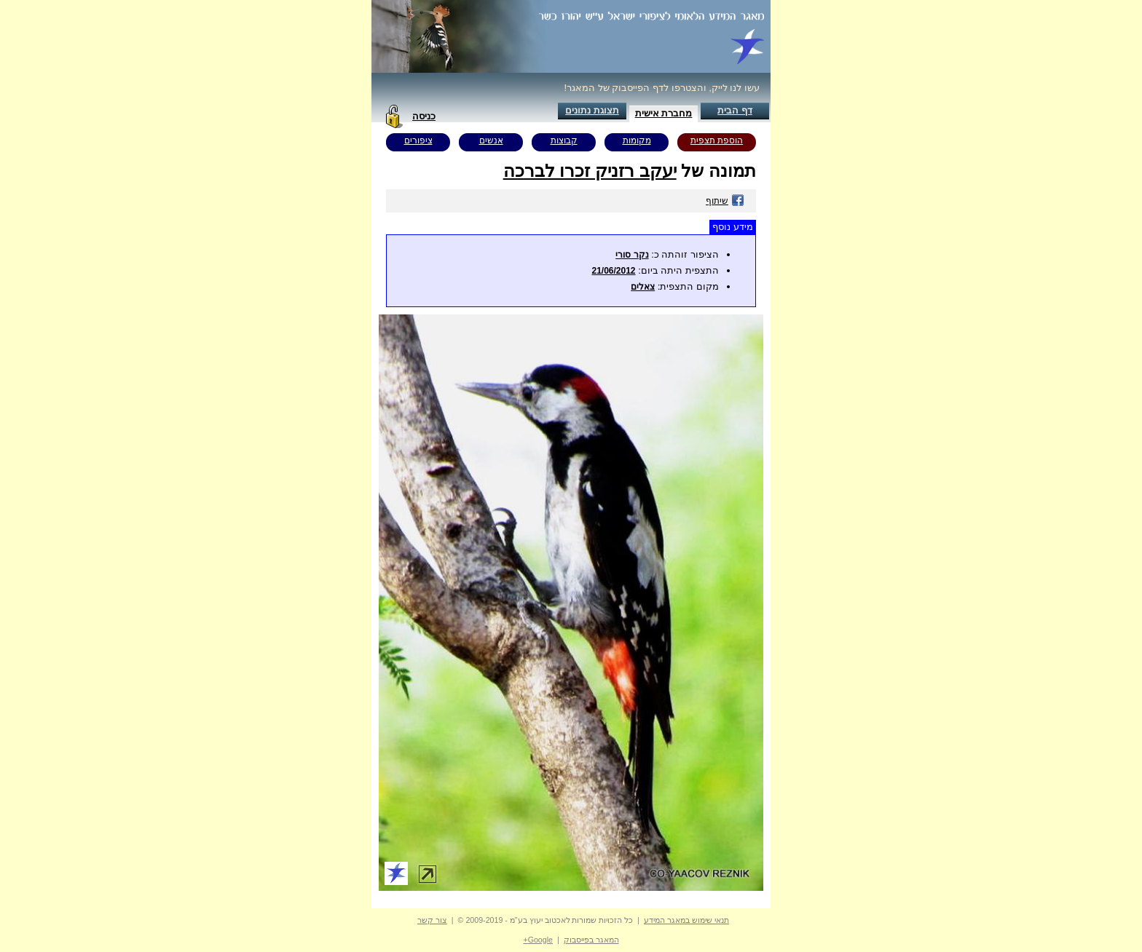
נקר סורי (631, 255)
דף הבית (734, 110)
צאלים (643, 287)
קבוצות (564, 140)
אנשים (491, 140)
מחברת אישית (664, 113)
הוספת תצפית (716, 140)
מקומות (637, 140)
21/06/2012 (613, 271)
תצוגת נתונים (592, 110)
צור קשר (432, 920)
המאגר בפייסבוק (591, 939)
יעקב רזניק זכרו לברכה (590, 171)
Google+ (538, 939)
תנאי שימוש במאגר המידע (686, 920)
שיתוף (725, 201)
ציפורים (418, 140)
